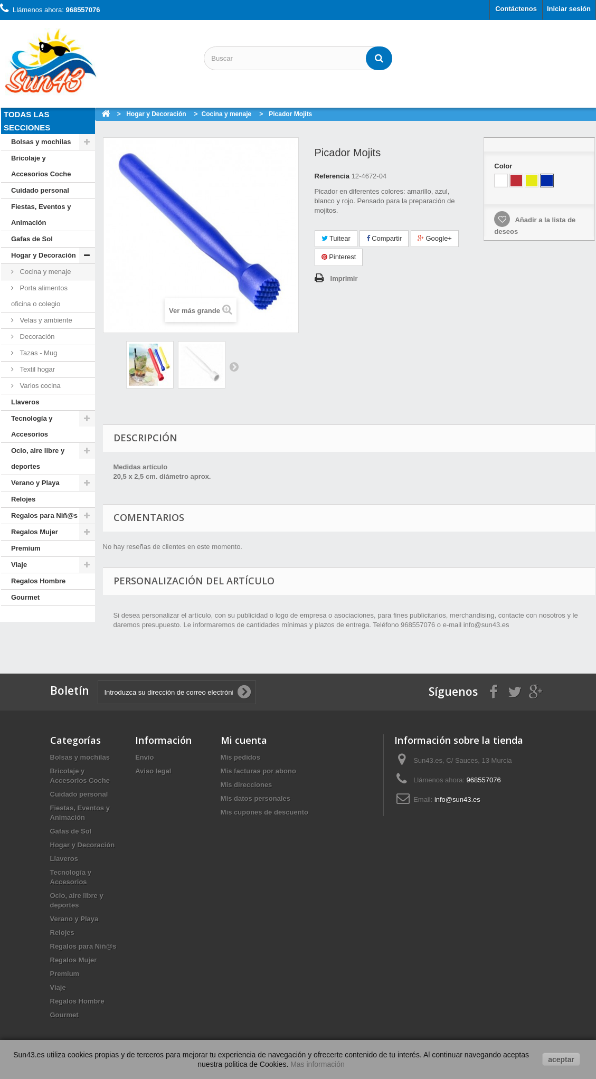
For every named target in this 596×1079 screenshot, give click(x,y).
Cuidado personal (40, 190)
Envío (144, 757)
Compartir (384, 238)
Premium (26, 548)
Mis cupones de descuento (264, 812)
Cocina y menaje (44, 272)
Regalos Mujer (34, 532)
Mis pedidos (240, 757)
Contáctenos (516, 9)
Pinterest (338, 257)
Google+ (435, 238)
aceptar (561, 1059)
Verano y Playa (35, 483)
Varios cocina (39, 386)
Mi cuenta (244, 740)
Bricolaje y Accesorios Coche (41, 166)
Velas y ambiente (45, 320)
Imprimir (344, 278)
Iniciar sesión (569, 9)
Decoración (36, 336)
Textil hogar (36, 369)
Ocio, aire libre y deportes (37, 458)
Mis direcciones (246, 785)
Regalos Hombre (38, 581)
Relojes (23, 499)
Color (504, 166)
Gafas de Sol (32, 239)
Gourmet (25, 597)
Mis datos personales (255, 798)
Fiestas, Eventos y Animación (41, 214)
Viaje (19, 565)
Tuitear (336, 238)
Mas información (317, 1064)
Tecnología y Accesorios (32, 426)
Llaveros (25, 402)
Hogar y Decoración (43, 255)
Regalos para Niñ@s (44, 515)
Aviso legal (153, 771)
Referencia (332, 176)
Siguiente (234, 366)
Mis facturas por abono (258, 771)
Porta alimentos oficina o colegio (39, 296)
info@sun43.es (457, 799)
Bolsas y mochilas (41, 142)
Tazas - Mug (37, 353)
